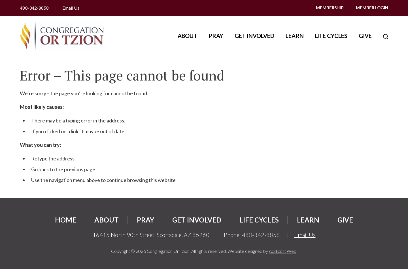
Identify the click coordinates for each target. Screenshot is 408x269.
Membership (329, 7)
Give (365, 35)
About (187, 35)
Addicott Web (282, 251)
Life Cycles (331, 35)
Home (65, 220)
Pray (216, 35)
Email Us (70, 7)
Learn (295, 35)
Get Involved (254, 35)
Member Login (372, 7)
